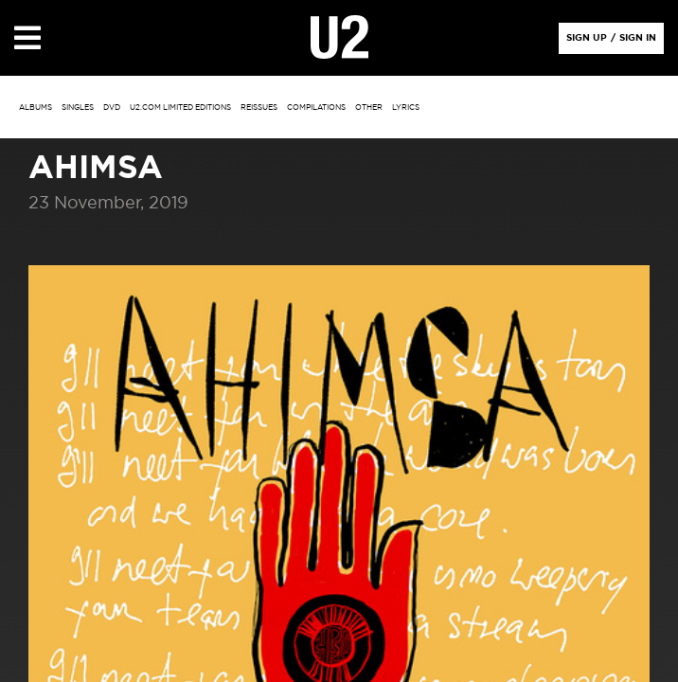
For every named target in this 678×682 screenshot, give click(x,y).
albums (35, 108)
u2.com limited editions (180, 108)
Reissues (259, 108)
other (369, 108)
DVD (111, 108)
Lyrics (405, 108)
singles (78, 108)
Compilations (316, 108)
